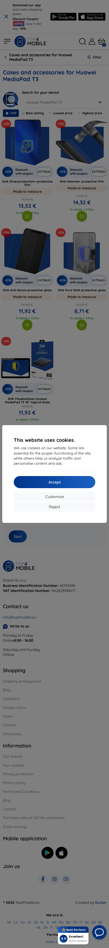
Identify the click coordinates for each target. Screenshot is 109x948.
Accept (54, 482)
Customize (54, 496)
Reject (54, 506)
